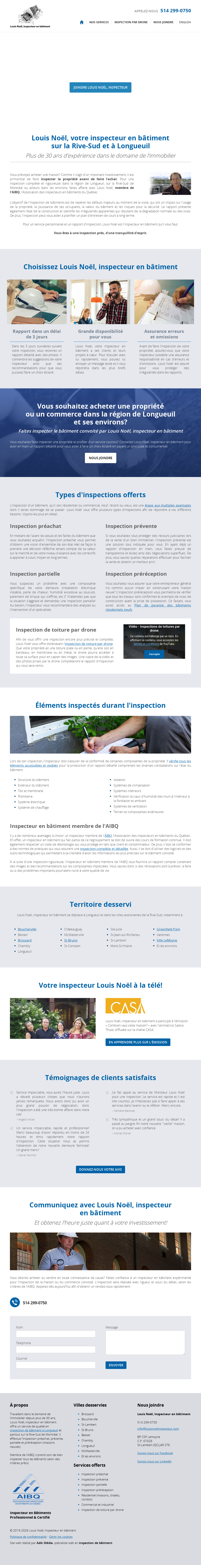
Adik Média (45, 1543)
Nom (19, 1327)
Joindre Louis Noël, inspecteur (100, 87)
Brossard (25, 940)
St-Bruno (71, 940)
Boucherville (27, 929)
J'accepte (154, 654)
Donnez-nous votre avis (100, 1169)
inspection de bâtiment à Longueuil (34, 1430)
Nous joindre (163, 22)
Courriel (21, 1358)
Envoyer (116, 1365)
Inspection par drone (131, 22)
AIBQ (108, 835)
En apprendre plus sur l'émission (138, 1042)
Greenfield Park (168, 929)
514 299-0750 (175, 10)
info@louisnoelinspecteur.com (158, 1429)
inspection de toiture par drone (89, 644)
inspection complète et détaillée (104, 849)
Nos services (99, 22)
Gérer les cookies (61, 1537)
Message (112, 1327)
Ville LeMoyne (167, 940)
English (185, 22)
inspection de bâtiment (95, 1543)
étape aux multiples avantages (168, 505)
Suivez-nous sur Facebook (155, 1453)
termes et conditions (146, 644)
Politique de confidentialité (28, 1537)
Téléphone (23, 1343)
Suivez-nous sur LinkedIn (154, 1461)
